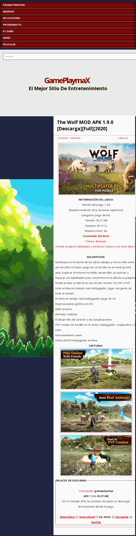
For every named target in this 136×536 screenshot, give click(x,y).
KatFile (96, 522)
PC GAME (8, 31)
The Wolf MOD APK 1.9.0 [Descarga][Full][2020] (85, 125)
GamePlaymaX (66, 80)
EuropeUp (122, 517)
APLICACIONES (11, 18)
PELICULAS (9, 44)
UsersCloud (87, 517)
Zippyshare (67, 517)
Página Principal (14, 5)
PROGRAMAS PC (12, 24)
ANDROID (8, 11)
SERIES (6, 37)
